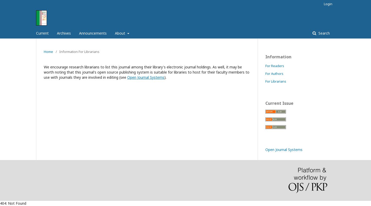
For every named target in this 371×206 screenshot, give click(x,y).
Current (42, 33)
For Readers (274, 66)
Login (328, 4)
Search (323, 33)
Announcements (93, 33)
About (120, 33)
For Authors (274, 73)
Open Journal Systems (145, 77)
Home (48, 51)
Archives (64, 33)
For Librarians (275, 81)
